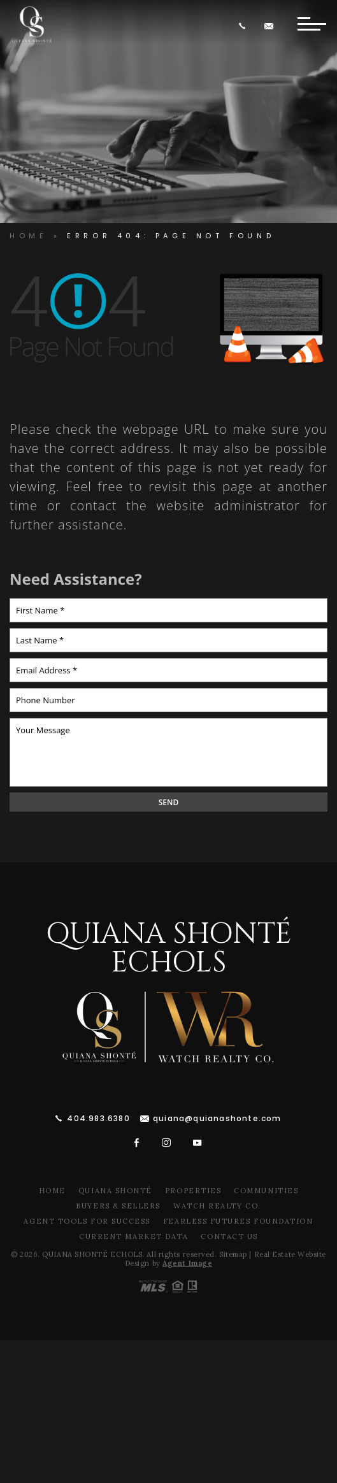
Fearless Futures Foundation (238, 1221)
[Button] (311, 25)
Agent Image (187, 1263)
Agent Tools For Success (87, 1221)
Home (52, 1190)
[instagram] (166, 1142)
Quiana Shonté (115, 1190)
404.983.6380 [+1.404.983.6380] (98, 1118)
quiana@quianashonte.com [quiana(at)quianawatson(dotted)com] (217, 1118)
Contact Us (229, 1236)
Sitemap (233, 1254)
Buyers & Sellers (118, 1205)
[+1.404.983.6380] (244, 25)
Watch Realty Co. (217, 1205)
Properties (193, 1190)
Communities (266, 1190)
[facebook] (137, 1142)
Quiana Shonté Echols (169, 948)
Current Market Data (133, 1236)
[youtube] (197, 1142)
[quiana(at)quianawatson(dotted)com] (270, 25)
